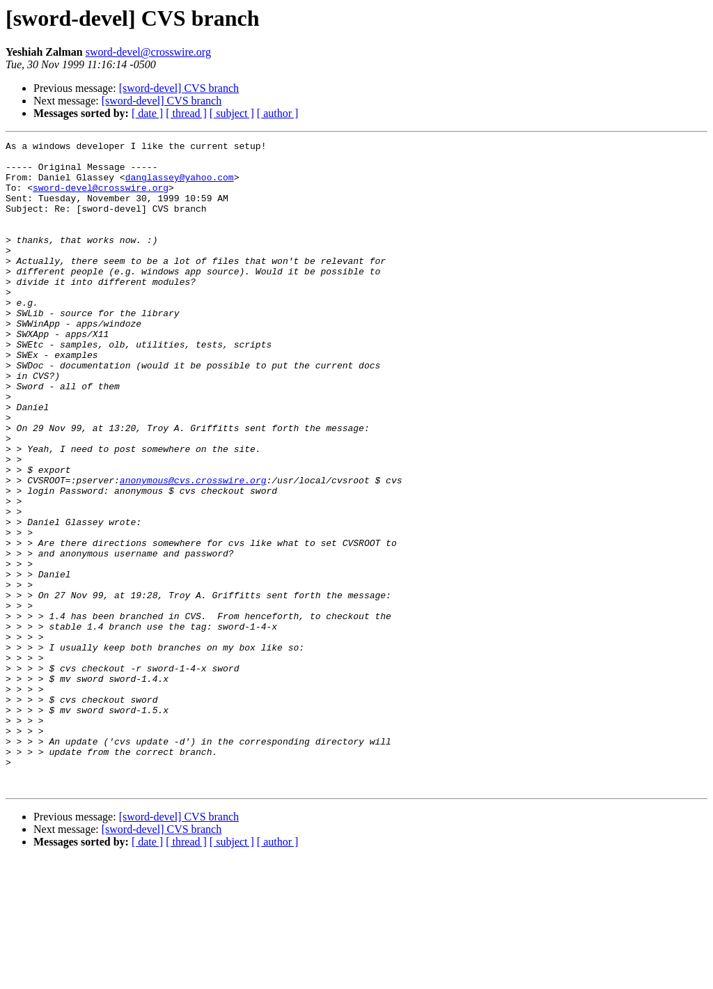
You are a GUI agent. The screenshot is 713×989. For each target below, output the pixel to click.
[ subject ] (232, 113)
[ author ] (278, 113)
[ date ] (147, 113)
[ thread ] (186, 113)
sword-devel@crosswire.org (148, 52)
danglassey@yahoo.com (179, 185)
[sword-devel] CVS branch (179, 88)
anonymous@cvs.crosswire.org (193, 549)
